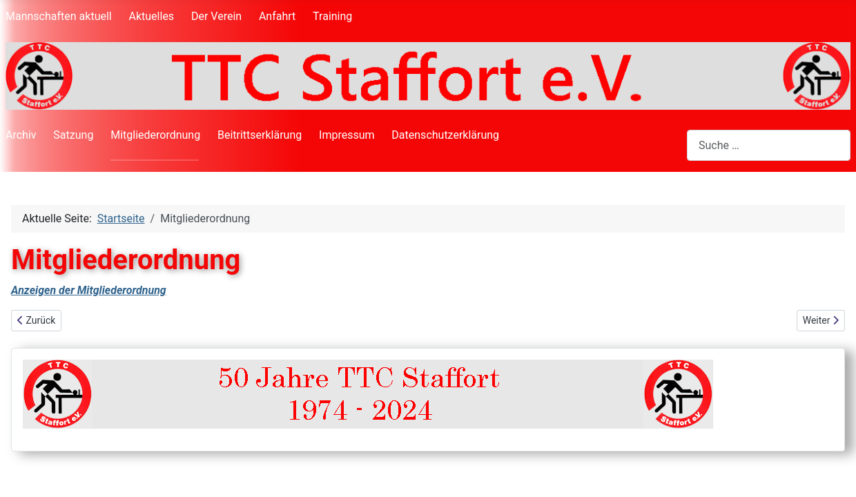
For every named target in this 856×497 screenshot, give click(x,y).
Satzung (73, 135)
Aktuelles (152, 16)
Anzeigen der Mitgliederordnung (88, 290)
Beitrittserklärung (259, 135)
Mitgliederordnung (155, 135)
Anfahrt (277, 16)
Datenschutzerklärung (445, 135)
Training (332, 16)
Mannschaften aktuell (59, 16)
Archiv (21, 135)
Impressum (347, 135)
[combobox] (768, 145)
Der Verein (216, 16)
